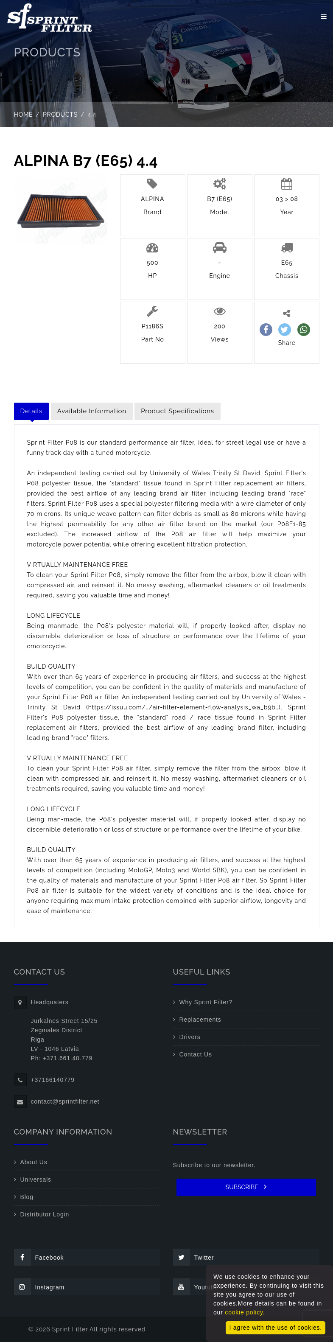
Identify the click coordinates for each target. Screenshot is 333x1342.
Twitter (193, 1257)
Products (60, 114)
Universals (35, 1179)
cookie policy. (245, 1312)
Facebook (39, 1257)
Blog (27, 1197)
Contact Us (195, 1054)
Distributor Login (45, 1214)
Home (23, 114)
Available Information (91, 411)
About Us (34, 1162)
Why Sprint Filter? (206, 1002)
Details (31, 411)
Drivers (190, 1037)
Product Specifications (177, 411)
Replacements (200, 1019)
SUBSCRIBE (246, 1187)
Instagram (39, 1286)
